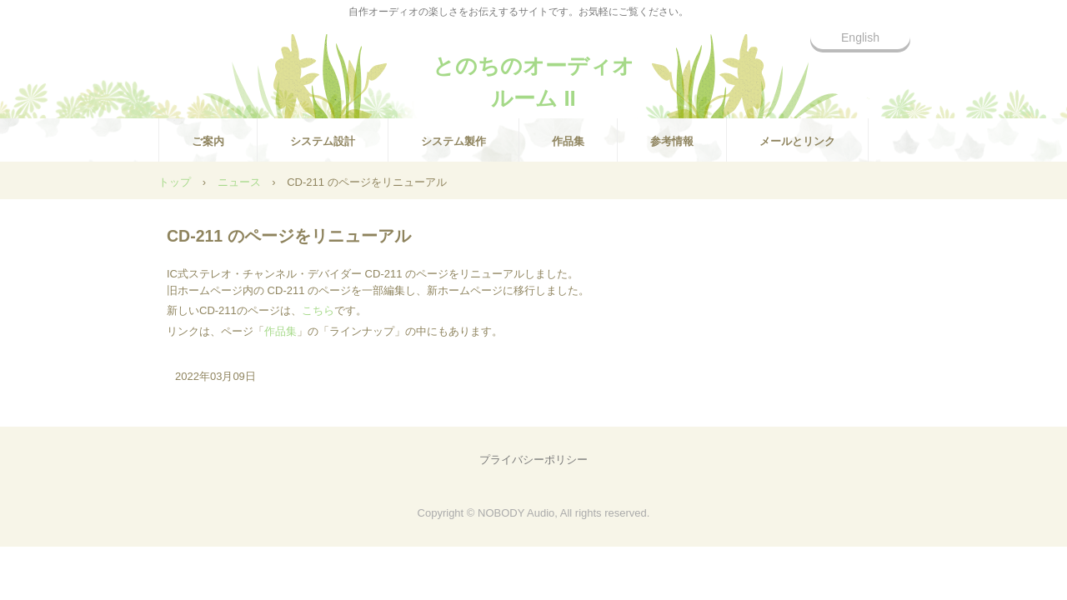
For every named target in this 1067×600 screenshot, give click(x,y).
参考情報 (672, 141)
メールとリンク (797, 141)
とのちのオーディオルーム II (533, 73)
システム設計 (322, 141)
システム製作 (453, 141)
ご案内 (208, 141)
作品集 (568, 141)
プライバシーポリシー (533, 459)
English (860, 37)
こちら (318, 310)
